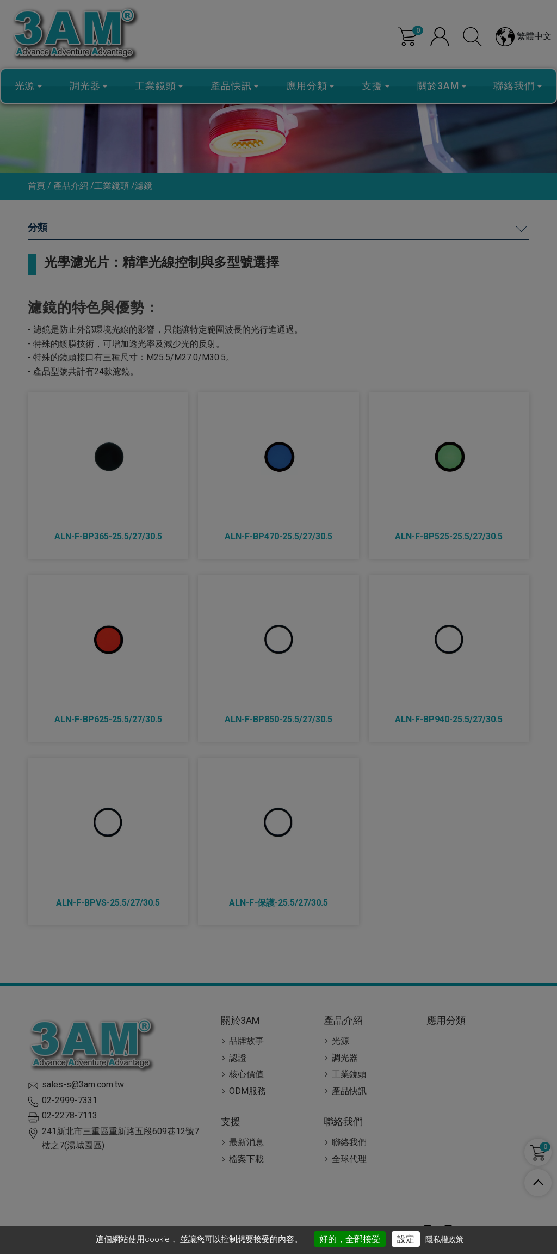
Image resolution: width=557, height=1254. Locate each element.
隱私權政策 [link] (444, 1239)
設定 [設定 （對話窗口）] (405, 1239)
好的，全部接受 (349, 1239)
